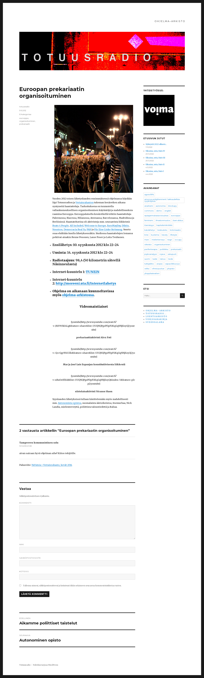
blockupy (172, 206)
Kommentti (25, 503)
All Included (76, 225)
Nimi (21, 544)
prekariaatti (24, 124)
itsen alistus (178, 220)
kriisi (146, 235)
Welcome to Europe (95, 225)
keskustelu (162, 230)
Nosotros (57, 229)
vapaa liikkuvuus (172, 264)
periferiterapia (150, 249)
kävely (165, 235)
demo (159, 211)
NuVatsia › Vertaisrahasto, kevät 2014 (52, 465)
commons (149, 211)
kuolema (155, 235)
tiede (170, 259)
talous (162, 259)
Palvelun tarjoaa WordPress (45, 665)
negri (169, 240)
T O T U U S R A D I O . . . (156, 313)
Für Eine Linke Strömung (108, 229)
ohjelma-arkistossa (78, 295)
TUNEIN (92, 272)
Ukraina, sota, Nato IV (155, 151)
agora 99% (149, 194)
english (168, 211)
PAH (89, 229)
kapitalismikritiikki (164, 225)
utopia (159, 264)
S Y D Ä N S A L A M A (155, 322)
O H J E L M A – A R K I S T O (170, 21)
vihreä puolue (158, 268)
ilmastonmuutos (163, 220)
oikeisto (148, 244)
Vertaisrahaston (85, 202)
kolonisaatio (175, 230)
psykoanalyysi (150, 254)
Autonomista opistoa (69, 403)
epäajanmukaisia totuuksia (156, 215)
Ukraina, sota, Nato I (155, 171)
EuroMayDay (114, 225)
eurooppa (23, 118)
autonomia (161, 206)
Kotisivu (24, 571)
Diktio (125, 225)
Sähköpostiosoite (30, 558)
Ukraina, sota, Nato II (155, 164)
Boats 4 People (60, 225)
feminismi (148, 220)
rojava (162, 254)
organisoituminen (27, 121)
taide (155, 259)
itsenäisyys (149, 225)
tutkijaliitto (149, 264)
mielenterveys (158, 240)
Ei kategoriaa (25, 114)
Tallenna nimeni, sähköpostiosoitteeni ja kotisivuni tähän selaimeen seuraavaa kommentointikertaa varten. (72, 585)
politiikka (164, 249)
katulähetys (149, 230)
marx (146, 240)
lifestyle (173, 235)
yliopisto (170, 268)
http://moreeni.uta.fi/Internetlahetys (86, 283)
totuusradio (24, 106)
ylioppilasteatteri (151, 273)
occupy (178, 240)
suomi (147, 259)
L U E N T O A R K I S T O (156, 316)
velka (146, 268)
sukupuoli (172, 254)
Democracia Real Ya (75, 229)
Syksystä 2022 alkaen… (156, 144)
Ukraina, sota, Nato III (155, 158)
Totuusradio (24, 665)
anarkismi (148, 206)
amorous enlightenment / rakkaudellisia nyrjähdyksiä (162, 200)
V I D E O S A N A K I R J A (156, 319)
